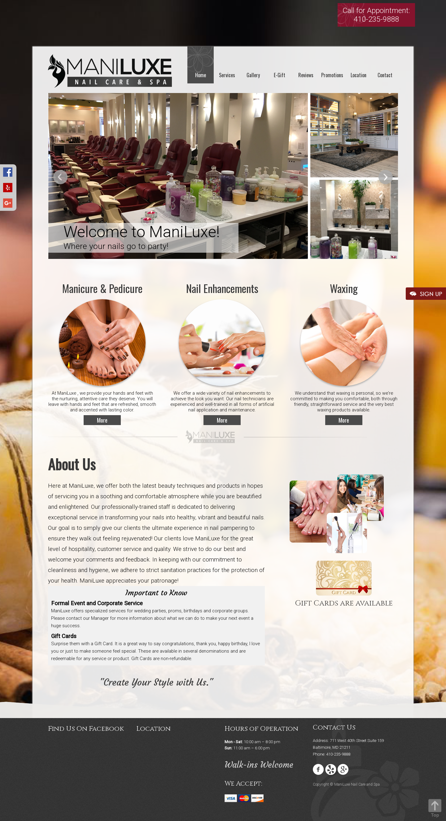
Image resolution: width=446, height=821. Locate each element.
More (102, 420)
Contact (385, 75)
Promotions (332, 75)
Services (227, 75)
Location (358, 75)
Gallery (253, 75)
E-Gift (279, 75)
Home (200, 75)
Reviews (305, 75)
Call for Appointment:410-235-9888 (376, 15)
